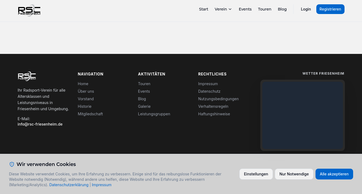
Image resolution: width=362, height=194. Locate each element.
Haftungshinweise (214, 114)
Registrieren (330, 9)
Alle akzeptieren (334, 174)
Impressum (208, 83)
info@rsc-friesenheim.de (40, 124)
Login (306, 9)
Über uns (86, 91)
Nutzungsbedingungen (218, 98)
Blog (282, 9)
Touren (264, 9)
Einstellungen (256, 174)
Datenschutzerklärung (68, 184)
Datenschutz (209, 91)
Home (83, 83)
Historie (85, 106)
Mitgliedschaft (90, 114)
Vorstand (86, 98)
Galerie (144, 106)
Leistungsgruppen (154, 114)
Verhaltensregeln (213, 106)
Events (245, 9)
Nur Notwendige (294, 174)
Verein (223, 9)
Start (203, 9)
